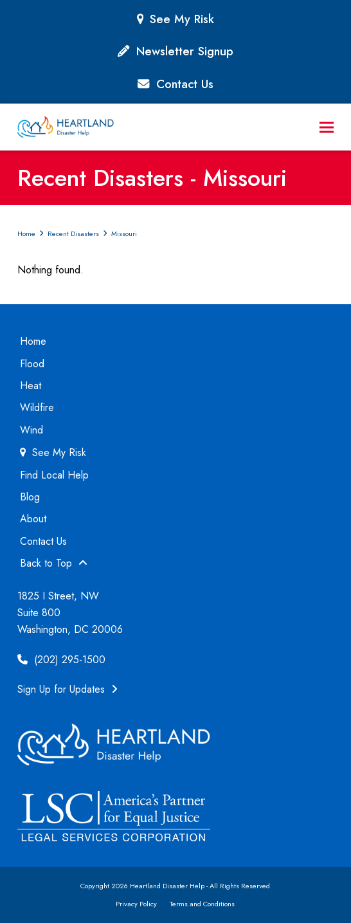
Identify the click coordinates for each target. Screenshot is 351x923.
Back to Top (53, 563)
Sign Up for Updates (67, 689)
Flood (32, 363)
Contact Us (184, 84)
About (33, 518)
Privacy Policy (136, 904)
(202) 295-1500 (61, 659)
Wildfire (37, 407)
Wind (31, 430)
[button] (327, 127)
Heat (30, 385)
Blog (30, 496)
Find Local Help (54, 475)
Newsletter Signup (184, 51)
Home (33, 341)
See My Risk (182, 19)
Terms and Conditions (202, 904)
